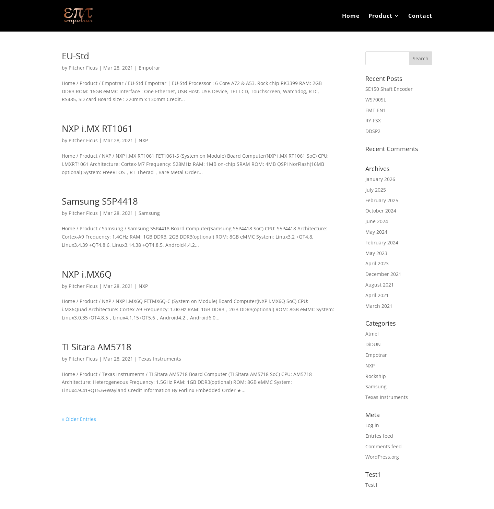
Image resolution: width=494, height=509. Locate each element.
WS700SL (375, 99)
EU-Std (75, 56)
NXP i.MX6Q (86, 274)
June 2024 (376, 221)
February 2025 (381, 200)
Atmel (372, 333)
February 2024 (381, 242)
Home (351, 16)
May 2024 (376, 232)
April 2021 (377, 295)
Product (380, 16)
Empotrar (149, 67)
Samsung (149, 213)
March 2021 (378, 306)
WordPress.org (382, 456)
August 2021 (379, 284)
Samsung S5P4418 (100, 201)
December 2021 (383, 274)
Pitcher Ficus (83, 67)
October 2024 (380, 210)
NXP (143, 140)
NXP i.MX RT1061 (97, 128)
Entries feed (379, 436)
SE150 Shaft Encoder (389, 89)
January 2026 (380, 179)
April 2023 (377, 263)
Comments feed (383, 446)
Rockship (375, 376)
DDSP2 (372, 131)
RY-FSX (373, 120)
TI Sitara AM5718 (96, 347)
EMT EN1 (375, 110)
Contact (420, 16)
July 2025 (375, 189)
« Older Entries (79, 419)
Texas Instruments (160, 358)
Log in (372, 425)
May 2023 (376, 253)
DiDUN (373, 344)
